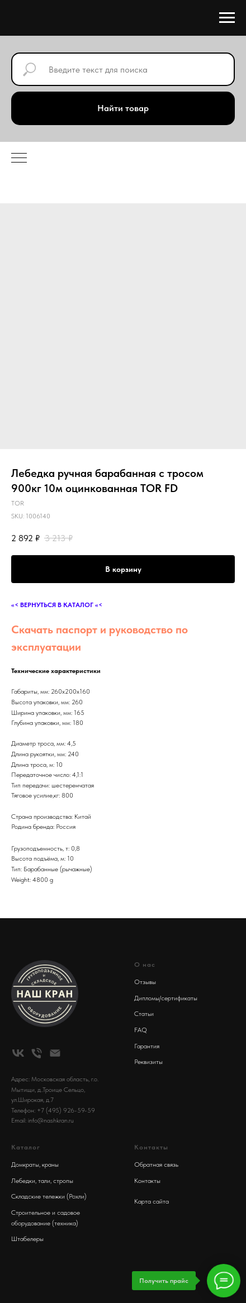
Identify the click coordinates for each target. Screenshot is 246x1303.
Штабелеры (27, 1239)
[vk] (18, 1053)
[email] (55, 1053)
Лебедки (23, 1181)
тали (44, 1181)
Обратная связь (156, 1164)
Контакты (147, 1181)
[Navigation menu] (227, 17)
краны (50, 1164)
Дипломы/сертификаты (165, 998)
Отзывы (145, 982)
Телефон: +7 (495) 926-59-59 (53, 1110)
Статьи (144, 1014)
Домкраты (25, 1164)
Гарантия (146, 1046)
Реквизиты (148, 1062)
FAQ (140, 1030)
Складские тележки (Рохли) (49, 1196)
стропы (63, 1181)
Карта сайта (151, 1201)
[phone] (37, 1053)
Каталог (25, 1147)
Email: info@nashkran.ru (42, 1120)
